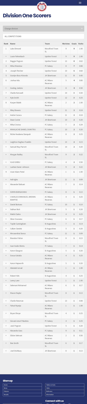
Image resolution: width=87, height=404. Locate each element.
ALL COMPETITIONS (13, 36)
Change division (11, 28)
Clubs (48, 388)
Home (6, 385)
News (5, 388)
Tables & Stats (50, 385)
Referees (49, 391)
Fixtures (6, 391)
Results (6, 395)
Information (50, 395)
